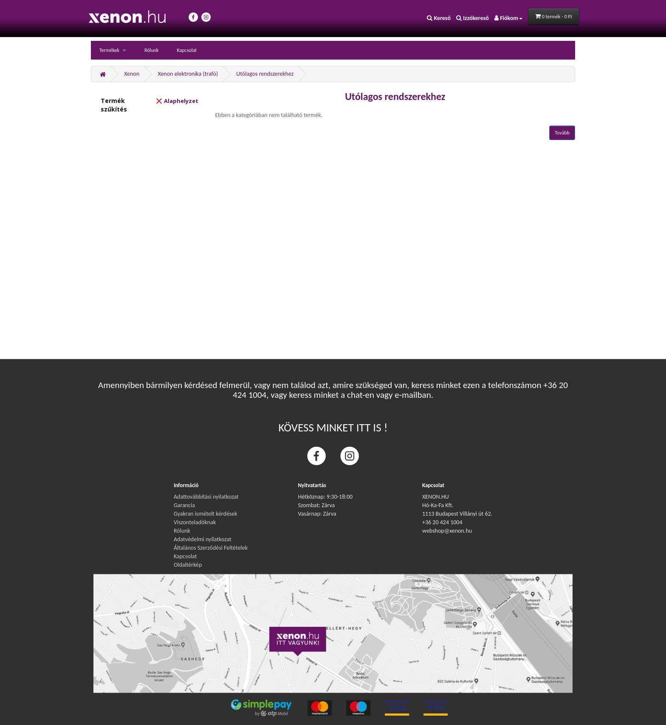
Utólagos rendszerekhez (264, 73)
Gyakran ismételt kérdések (205, 513)
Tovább (562, 133)
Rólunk (151, 50)
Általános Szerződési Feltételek (211, 547)
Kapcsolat (187, 50)
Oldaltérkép (188, 564)
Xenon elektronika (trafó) (188, 73)
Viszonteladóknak (195, 522)
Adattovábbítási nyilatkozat (206, 496)
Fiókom (508, 18)
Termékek (110, 50)
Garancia (184, 505)
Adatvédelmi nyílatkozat (202, 539)
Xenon (131, 73)
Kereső (439, 18)
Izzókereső (472, 18)
